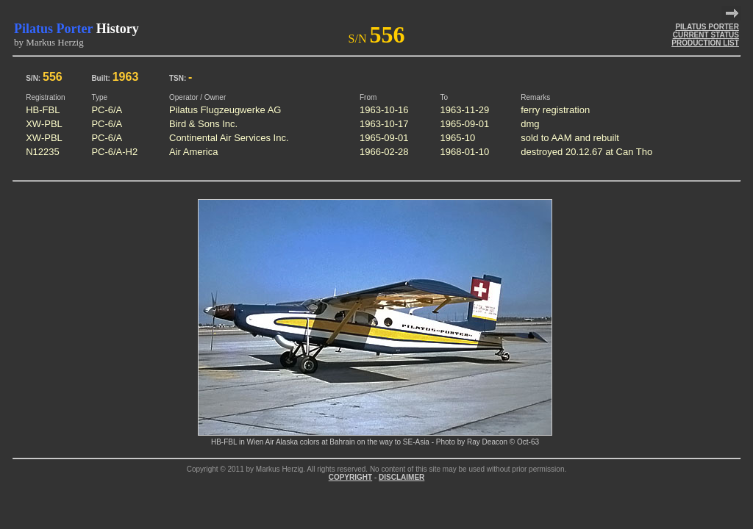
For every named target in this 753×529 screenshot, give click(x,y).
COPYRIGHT (350, 477)
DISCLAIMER (401, 477)
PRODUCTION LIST (705, 43)
